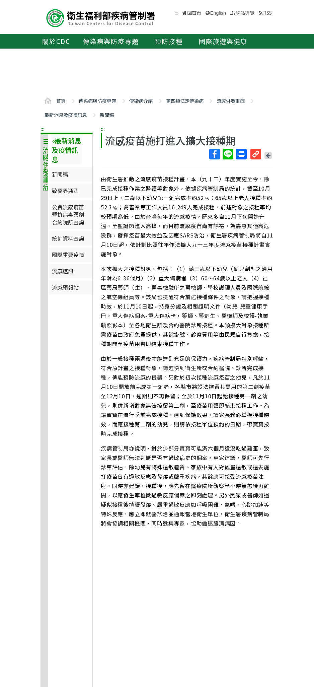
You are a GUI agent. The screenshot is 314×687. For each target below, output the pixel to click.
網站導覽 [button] (245, 12)
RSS (267, 12)
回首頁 (194, 12)
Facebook (214, 154)
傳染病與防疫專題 (111, 41)
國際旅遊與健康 (223, 41)
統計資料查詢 (68, 238)
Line (227, 154)
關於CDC (56, 41)
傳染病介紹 (141, 100)
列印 (241, 154)
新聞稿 (107, 114)
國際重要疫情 (68, 255)
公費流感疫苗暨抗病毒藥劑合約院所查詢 (68, 214)
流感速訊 (62, 271)
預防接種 (168, 41)
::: (43, 129)
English (218, 13)
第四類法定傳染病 (185, 100)
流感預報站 (65, 287)
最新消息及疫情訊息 (66, 114)
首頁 (61, 100)
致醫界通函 (65, 191)
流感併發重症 (231, 100)
